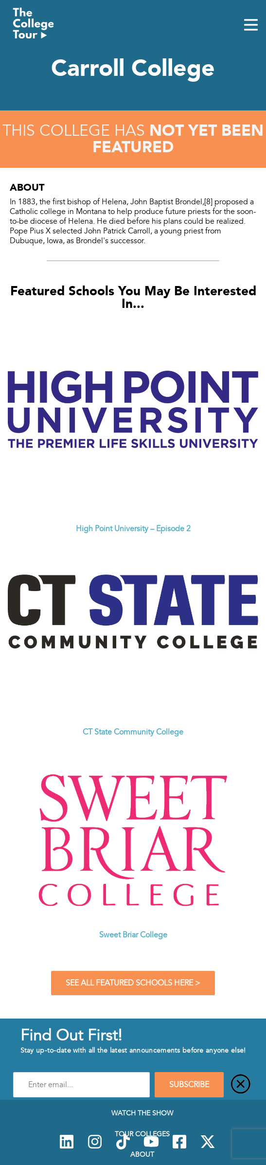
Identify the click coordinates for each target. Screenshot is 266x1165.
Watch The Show (142, 1113)
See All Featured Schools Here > (133, 983)
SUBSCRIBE (189, 1085)
